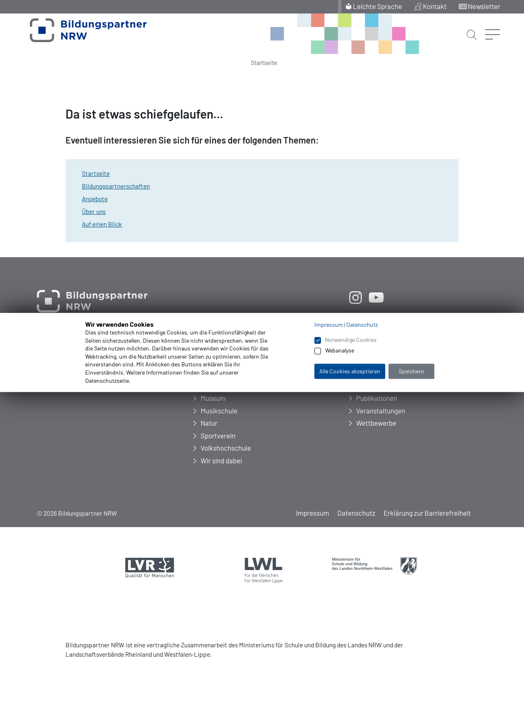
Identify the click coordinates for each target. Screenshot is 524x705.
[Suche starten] (472, 28)
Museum (213, 398)
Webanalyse (339, 350)
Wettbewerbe (376, 423)
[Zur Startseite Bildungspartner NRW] (78, 34)
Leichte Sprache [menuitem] (377, 6)
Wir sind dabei (221, 460)
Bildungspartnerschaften (116, 186)
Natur (209, 423)
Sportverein (218, 435)
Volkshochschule (226, 448)
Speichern (411, 371)
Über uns (94, 211)
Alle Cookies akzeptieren (349, 371)
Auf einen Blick (102, 224)
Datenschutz (356, 513)
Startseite (264, 62)
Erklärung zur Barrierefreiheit (427, 513)
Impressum (312, 513)
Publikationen (376, 398)
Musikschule (219, 410)
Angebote (95, 198)
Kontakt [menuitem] (435, 6)
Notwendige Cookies (351, 339)
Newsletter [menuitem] (484, 6)
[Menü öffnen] (492, 22)
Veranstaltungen (380, 410)
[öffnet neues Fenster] (355, 297)
